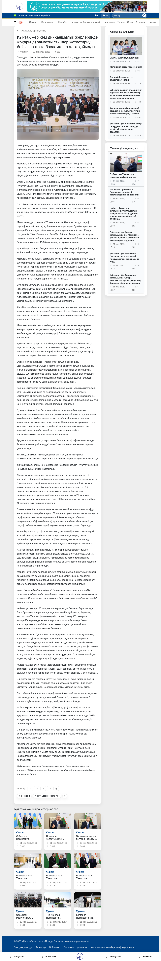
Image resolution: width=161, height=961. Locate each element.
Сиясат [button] (33, 22)
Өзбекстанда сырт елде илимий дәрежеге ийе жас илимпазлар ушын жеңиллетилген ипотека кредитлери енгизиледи (126, 94)
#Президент (24, 796)
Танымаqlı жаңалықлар (124, 148)
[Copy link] (56, 788)
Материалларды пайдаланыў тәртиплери (112, 947)
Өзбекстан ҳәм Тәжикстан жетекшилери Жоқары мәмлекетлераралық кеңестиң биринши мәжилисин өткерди (125, 279)
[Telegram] (30, 788)
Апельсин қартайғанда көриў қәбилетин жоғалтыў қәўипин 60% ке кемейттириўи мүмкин (125, 111)
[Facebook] (36, 788)
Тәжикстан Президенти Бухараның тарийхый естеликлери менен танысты (124, 192)
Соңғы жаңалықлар (122, 31)
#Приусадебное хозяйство (47, 796)
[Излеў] (144, 15)
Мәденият (110, 22)
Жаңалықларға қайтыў (31, 30)
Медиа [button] (153, 22)
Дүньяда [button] (140, 22)
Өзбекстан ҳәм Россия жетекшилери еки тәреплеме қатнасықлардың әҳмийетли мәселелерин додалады (124, 236)
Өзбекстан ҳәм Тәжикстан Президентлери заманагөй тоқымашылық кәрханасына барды (124, 258)
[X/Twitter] (43, 788)
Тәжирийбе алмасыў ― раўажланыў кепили (121, 78)
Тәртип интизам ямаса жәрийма (126, 67)
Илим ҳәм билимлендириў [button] (86, 22)
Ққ (105, 15)
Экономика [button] (47, 22)
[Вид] (96, 15)
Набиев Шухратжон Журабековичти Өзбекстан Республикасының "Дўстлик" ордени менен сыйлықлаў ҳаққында (125, 213)
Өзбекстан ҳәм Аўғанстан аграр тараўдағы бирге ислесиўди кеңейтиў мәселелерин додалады (126, 128)
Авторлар (41, 947)
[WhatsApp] (49, 788)
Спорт (130, 22)
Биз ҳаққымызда (23, 947)
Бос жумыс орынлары (75, 947)
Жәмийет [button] (63, 22)
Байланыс (54, 947)
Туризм (121, 22)
